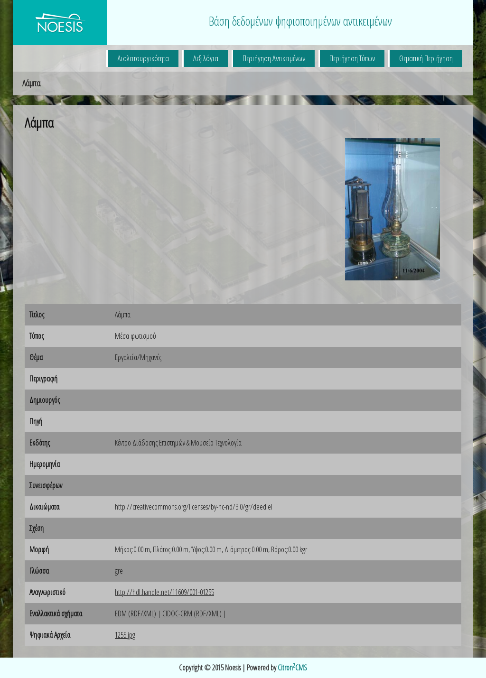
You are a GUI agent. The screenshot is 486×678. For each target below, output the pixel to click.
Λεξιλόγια (205, 58)
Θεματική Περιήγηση (426, 58)
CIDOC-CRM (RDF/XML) (192, 613)
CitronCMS (292, 667)
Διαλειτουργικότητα (143, 58)
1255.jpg (125, 635)
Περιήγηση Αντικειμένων (274, 58)
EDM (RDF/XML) (135, 613)
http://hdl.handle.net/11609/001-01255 (164, 592)
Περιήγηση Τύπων (352, 58)
